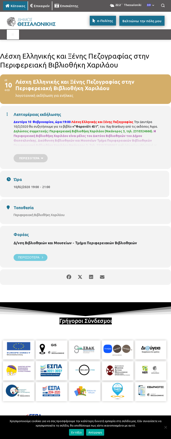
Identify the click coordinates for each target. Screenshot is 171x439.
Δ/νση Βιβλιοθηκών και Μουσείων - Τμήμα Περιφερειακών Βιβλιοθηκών (75, 243)
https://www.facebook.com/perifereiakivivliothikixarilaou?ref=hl (58, 150)
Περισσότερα (30, 257)
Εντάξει (76, 432)
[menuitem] (150, 5)
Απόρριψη (95, 432)
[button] (162, 5)
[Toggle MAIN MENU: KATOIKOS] (12, 34)
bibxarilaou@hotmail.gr (141, 145)
